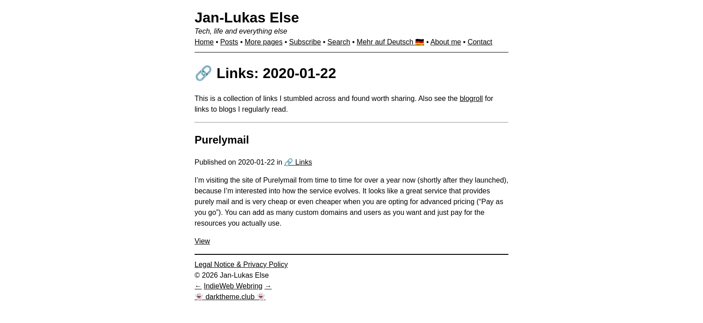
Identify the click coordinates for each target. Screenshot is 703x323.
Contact (480, 42)
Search (338, 42)
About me (445, 42)
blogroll (471, 98)
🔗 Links (298, 162)
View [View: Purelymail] (202, 241)
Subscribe (305, 42)
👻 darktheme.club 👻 (230, 297)
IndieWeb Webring (233, 286)
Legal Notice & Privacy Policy (241, 264)
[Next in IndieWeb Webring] (268, 286)
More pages (264, 42)
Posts (229, 42)
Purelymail (222, 140)
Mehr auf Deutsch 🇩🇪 (391, 42)
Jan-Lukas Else (247, 17)
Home (204, 42)
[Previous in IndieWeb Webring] (198, 286)
